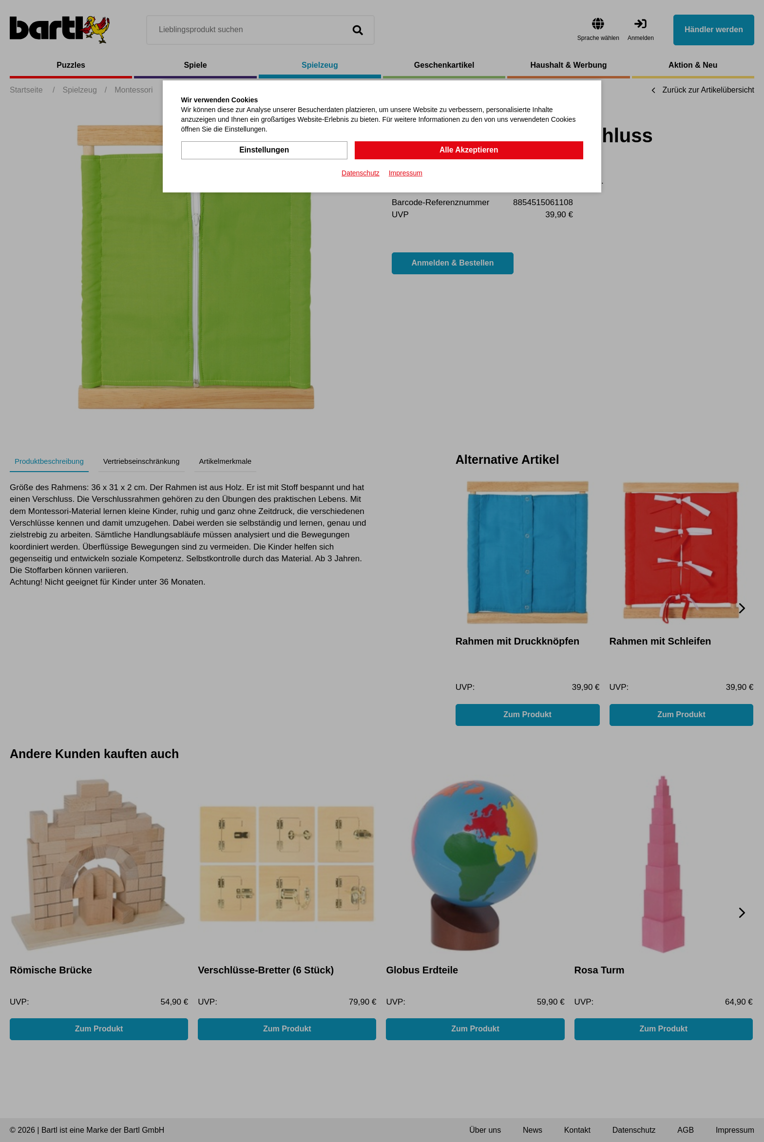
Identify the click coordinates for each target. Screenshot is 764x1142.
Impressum (405, 172)
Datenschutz (361, 172)
